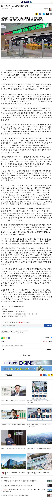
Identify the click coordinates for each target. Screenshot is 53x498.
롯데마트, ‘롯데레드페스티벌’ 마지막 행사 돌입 (14, 311)
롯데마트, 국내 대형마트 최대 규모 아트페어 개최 (14, 316)
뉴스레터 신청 (47, 325)
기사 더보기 (9, 374)
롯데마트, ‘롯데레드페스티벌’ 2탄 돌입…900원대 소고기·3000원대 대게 (20, 314)
